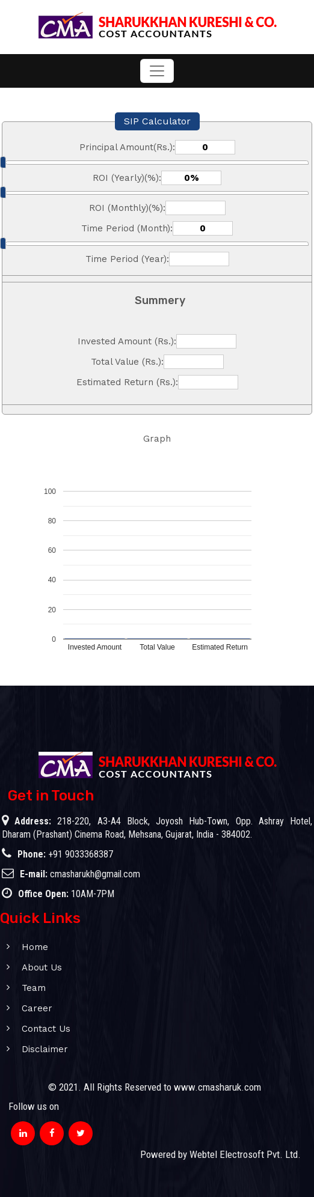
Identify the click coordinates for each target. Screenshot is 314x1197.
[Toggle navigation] (157, 71)
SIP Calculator (157, 121)
